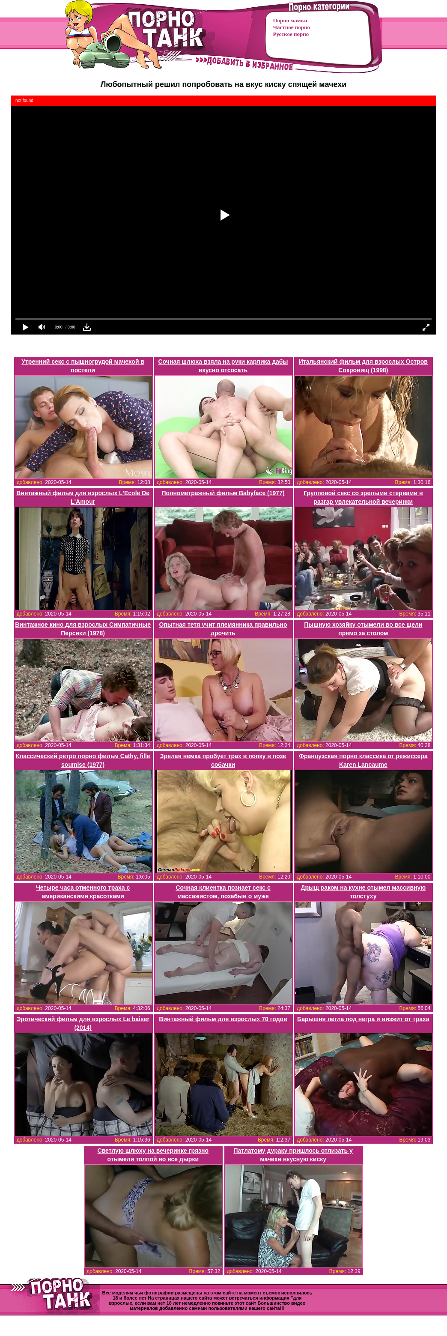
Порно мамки (290, 20)
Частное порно (291, 27)
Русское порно (291, 34)
